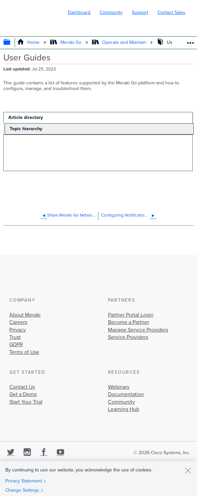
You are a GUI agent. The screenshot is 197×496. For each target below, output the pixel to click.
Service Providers (128, 337)
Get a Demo (23, 394)
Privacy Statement (23, 481)
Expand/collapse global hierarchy (11, 43)
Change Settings (22, 490)
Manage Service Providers (138, 330)
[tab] (97, 117)
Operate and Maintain (120, 42)
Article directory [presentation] (25, 117)
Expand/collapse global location (190, 41)
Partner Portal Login (130, 315)
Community (111, 12)
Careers (18, 322)
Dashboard (79, 12)
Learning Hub (123, 409)
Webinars (118, 387)
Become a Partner (128, 322)
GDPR (16, 344)
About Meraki (25, 315)
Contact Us (22, 387)
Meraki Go (66, 42)
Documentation (126, 394)
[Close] (187, 470)
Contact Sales (171, 12)
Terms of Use (24, 352)
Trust (15, 337)
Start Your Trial (26, 402)
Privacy (17, 330)
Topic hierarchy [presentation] (26, 129)
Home (29, 42)
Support (140, 12)
